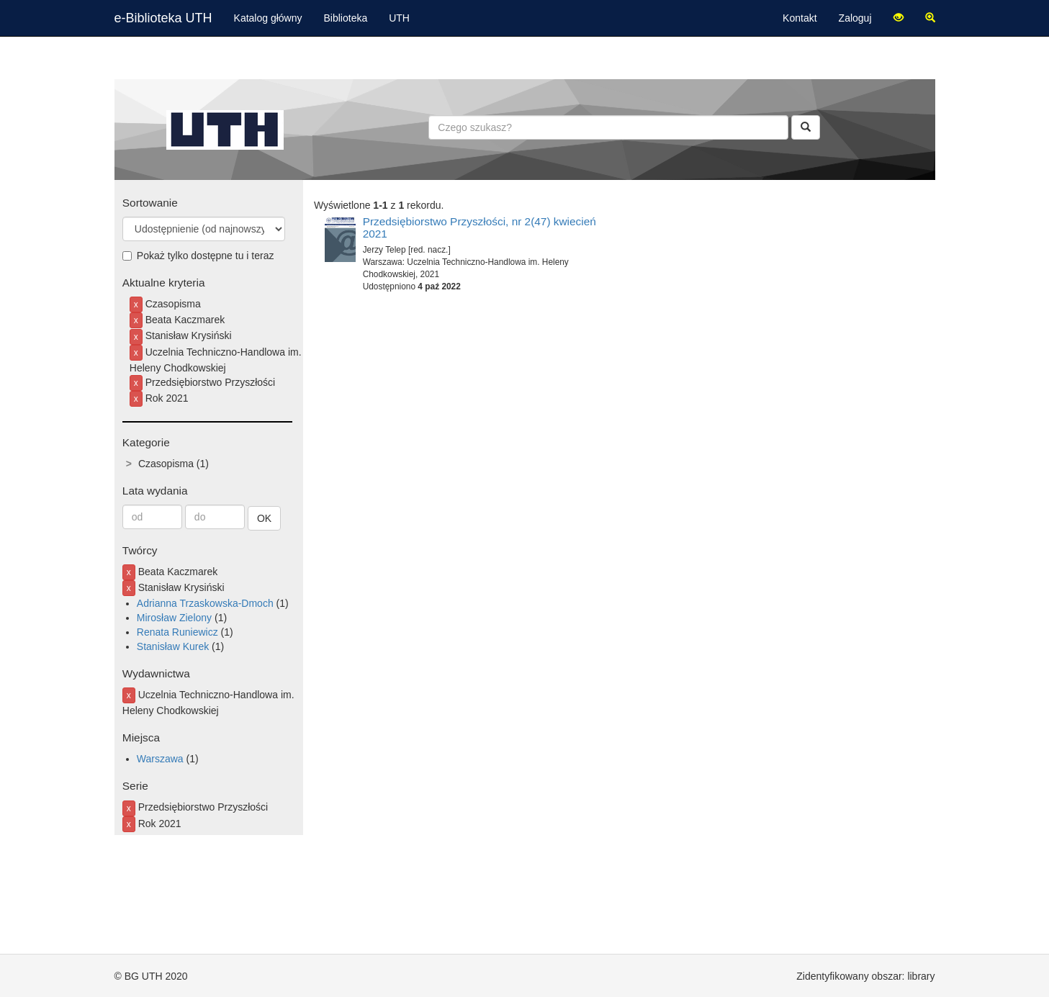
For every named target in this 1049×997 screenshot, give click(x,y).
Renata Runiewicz (177, 632)
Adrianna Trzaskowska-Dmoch (205, 603)
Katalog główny (268, 18)
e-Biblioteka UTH (163, 18)
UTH (399, 18)
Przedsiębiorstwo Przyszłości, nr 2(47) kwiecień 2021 (479, 227)
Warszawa (160, 758)
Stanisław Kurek (173, 646)
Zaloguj (855, 18)
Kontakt (799, 18)
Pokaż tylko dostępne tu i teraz (198, 255)
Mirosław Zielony (174, 617)
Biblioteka (346, 18)
